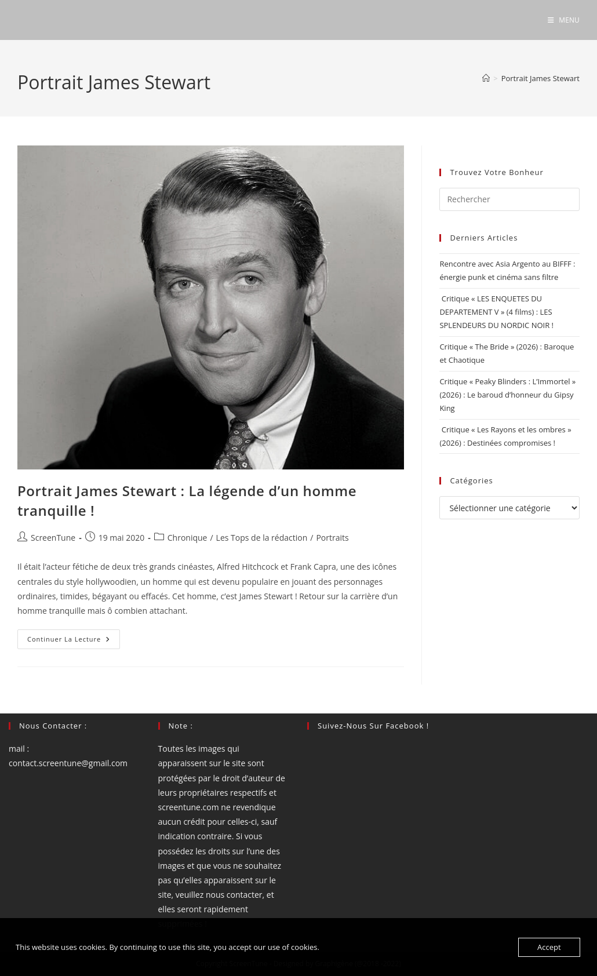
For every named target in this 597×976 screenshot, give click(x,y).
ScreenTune (53, 537)
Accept (549, 947)
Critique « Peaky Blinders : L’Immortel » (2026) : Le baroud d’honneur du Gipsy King (507, 395)
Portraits (332, 537)
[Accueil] (486, 78)
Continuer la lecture (73, 641)
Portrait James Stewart (540, 78)
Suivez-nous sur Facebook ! (373, 725)
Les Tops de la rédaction (262, 537)
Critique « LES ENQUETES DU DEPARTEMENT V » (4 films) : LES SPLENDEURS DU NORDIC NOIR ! (496, 312)
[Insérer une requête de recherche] (509, 199)
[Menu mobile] (564, 19)
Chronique (188, 537)
